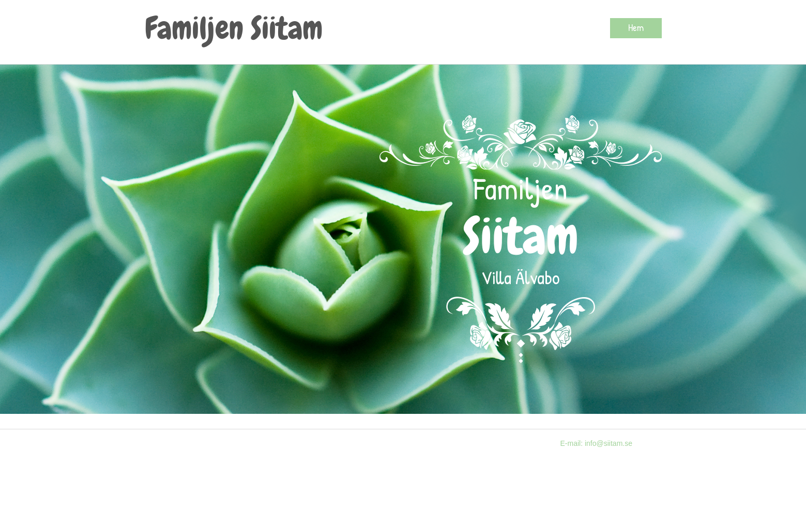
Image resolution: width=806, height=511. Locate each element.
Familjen (521, 188)
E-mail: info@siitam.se (596, 443)
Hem (636, 27)
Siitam (521, 236)
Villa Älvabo (520, 277)
